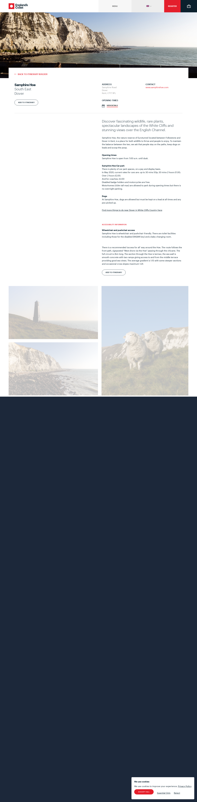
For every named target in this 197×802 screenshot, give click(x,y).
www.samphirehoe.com (157, 87)
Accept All (144, 792)
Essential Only (163, 793)
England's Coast (18, 6)
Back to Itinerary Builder (32, 74)
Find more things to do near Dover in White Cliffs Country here (132, 210)
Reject (177, 793)
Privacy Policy (185, 786)
